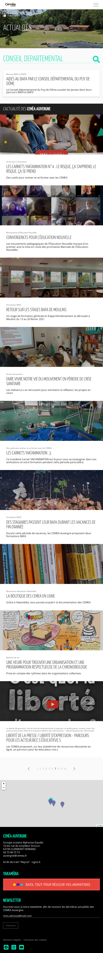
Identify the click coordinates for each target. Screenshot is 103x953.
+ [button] (4, 784)
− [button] (4, 788)
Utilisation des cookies (35, 939)
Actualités (15, 15)
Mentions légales (12, 939)
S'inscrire (11, 925)
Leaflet (99, 826)
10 (64, 768)
